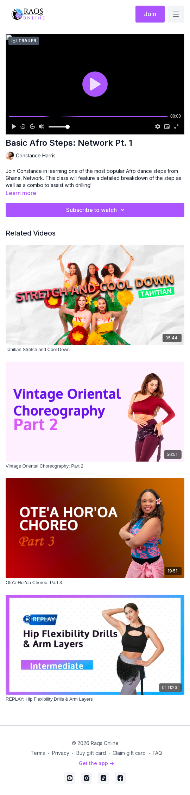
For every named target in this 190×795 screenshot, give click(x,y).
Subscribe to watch (96, 210)
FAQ (157, 753)
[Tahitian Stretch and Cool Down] (95, 349)
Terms (38, 753)
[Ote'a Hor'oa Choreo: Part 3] (95, 582)
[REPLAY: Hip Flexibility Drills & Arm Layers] (95, 699)
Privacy (60, 753)
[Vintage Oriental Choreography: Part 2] (95, 466)
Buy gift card (91, 753)
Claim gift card (129, 753)
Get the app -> (96, 763)
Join (150, 14)
